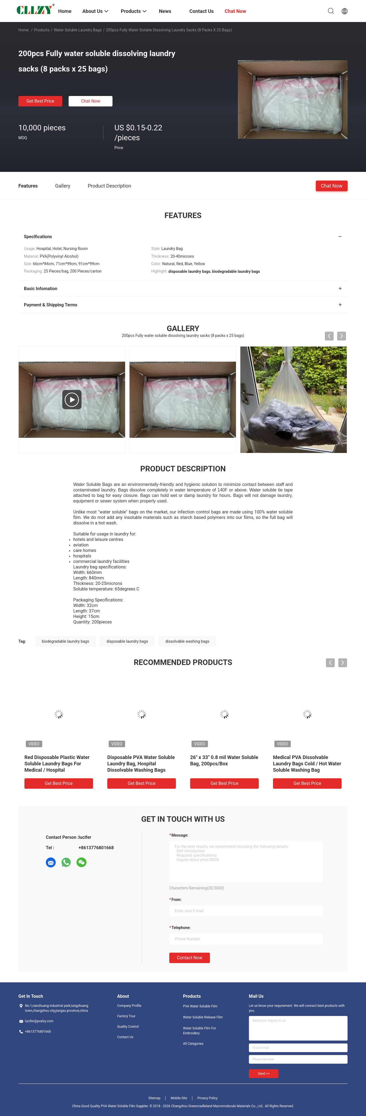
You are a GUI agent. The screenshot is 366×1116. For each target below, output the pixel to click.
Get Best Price (40, 101)
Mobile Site (179, 1098)
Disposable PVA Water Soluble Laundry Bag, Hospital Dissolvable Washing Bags (141, 763)
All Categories (193, 1044)
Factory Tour (126, 1016)
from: (176, 899)
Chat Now (90, 101)
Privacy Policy (207, 1098)
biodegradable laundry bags (65, 641)
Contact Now (189, 957)
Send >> (263, 1074)
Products (41, 30)
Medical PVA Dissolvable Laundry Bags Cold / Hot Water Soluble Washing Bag (307, 763)
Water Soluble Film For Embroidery (199, 1030)
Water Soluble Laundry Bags (78, 30)
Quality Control (128, 1027)
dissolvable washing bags (187, 641)
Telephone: (181, 927)
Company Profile (129, 1006)
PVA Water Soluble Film (200, 1006)
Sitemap (154, 1098)
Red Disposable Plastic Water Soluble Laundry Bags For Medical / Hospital (56, 763)
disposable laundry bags (127, 641)
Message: (179, 835)
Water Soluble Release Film (203, 1017)
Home (23, 30)
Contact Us (125, 1037)
